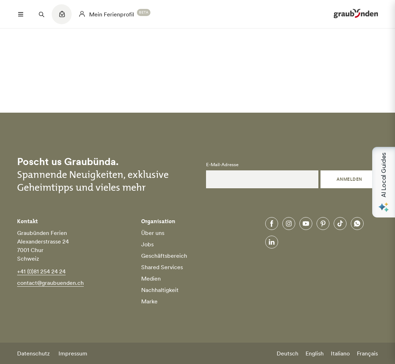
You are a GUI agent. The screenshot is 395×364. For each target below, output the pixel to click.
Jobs (147, 244)
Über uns (152, 232)
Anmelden (349, 179)
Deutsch (287, 353)
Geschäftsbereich (164, 255)
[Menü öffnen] (21, 14)
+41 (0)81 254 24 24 (41, 271)
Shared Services (162, 267)
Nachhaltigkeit (160, 289)
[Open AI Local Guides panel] (383, 182)
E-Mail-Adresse (222, 165)
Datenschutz (33, 353)
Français (367, 353)
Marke (149, 301)
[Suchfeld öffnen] (41, 14)
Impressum (72, 353)
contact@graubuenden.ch (50, 282)
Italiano (340, 353)
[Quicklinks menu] (61, 17)
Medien (151, 278)
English (315, 353)
